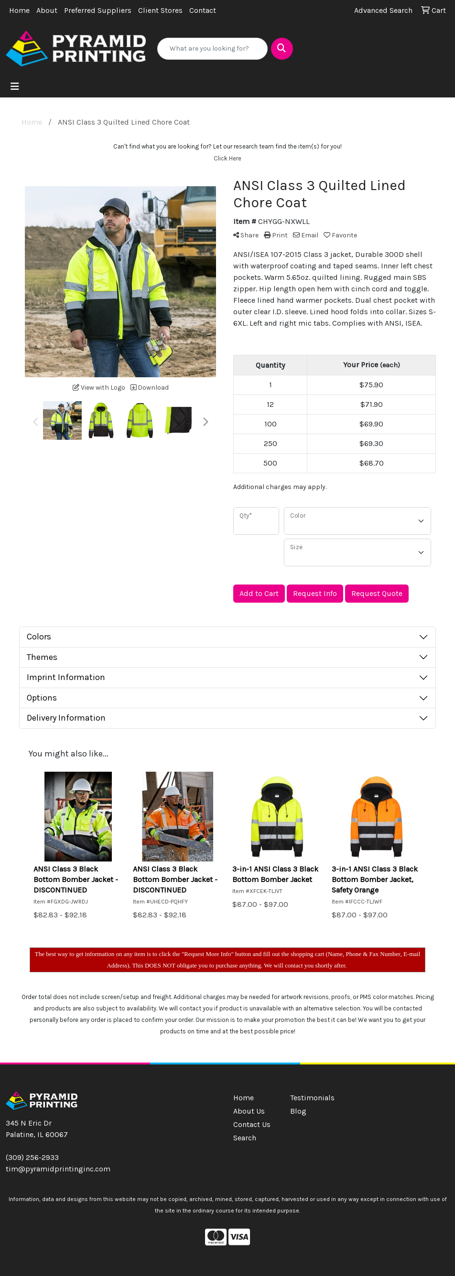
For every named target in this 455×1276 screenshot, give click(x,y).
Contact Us (252, 1124)
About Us (249, 1111)
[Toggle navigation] (15, 87)
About (46, 10)
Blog (298, 1111)
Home (19, 10)
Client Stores (160, 10)
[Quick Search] (212, 49)
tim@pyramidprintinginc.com (58, 1168)
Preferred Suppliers (97, 10)
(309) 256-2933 (32, 1157)
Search (244, 1137)
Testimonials (312, 1097)
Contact (202, 10)
